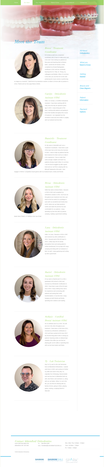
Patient (86, 99)
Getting (86, 75)
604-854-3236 (45, 443)
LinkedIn (81, 439)
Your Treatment (40, 2)
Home (16, 2)
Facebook (70, 439)
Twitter (74, 439)
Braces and (86, 87)
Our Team (27, 2)
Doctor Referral (69, 2)
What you (86, 63)
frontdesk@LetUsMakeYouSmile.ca (51, 445)
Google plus (78, 439)
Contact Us (83, 2)
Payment (87, 110)
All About (86, 52)
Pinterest (66, 439)
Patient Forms (55, 2)
